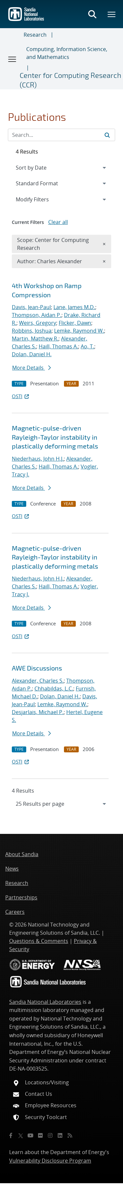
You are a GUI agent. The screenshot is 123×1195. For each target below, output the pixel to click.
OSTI (21, 396)
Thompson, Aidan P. (36, 315)
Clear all (58, 222)
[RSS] (70, 1135)
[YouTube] (30, 1135)
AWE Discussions (37, 668)
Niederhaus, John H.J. (38, 458)
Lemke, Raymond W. (79, 330)
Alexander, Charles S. (38, 680)
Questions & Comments (38, 941)
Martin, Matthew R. (35, 338)
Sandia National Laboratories (45, 1001)
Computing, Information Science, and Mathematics (66, 53)
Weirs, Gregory (37, 322)
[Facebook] (11, 1135)
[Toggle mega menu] (112, 14)
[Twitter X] (21, 1135)
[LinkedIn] (60, 1135)
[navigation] (61, 803)
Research (35, 34)
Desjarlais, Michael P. (38, 712)
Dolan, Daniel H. (31, 354)
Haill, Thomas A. (58, 346)
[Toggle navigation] (12, 59)
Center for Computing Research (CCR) (70, 80)
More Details (31, 367)
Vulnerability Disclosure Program (50, 1160)
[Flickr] (40, 1135)
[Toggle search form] (92, 14)
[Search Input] (61, 135)
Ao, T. (87, 346)
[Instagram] (50, 1135)
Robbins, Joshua (31, 330)
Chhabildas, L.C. (53, 688)
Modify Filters (41, 199)
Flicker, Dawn (75, 322)
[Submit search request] (107, 135)
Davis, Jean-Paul (31, 307)
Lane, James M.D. (74, 307)
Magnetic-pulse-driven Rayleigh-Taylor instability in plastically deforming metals (55, 437)
